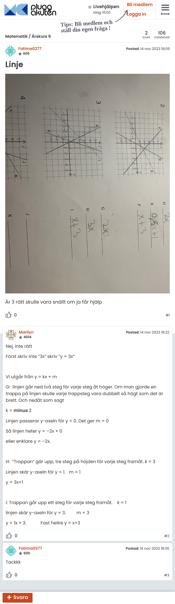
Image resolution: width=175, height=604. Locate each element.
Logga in (136, 14)
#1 (168, 315)
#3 (166, 575)
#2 (166, 536)
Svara (20, 597)
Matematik (16, 36)
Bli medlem (140, 5)
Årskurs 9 (41, 36)
